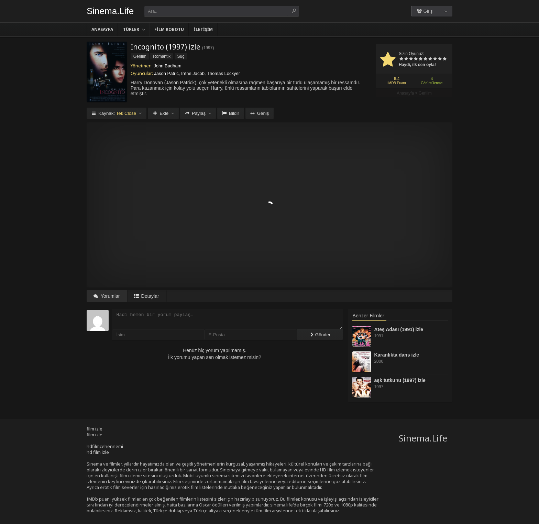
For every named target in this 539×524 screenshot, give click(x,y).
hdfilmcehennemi (105, 446)
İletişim (203, 29)
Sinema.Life (110, 11)
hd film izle (98, 452)
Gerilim (425, 93)
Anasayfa (102, 29)
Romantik (161, 56)
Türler (131, 29)
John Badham (167, 65)
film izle (94, 429)
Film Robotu (169, 29)
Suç (181, 56)
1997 (208, 47)
